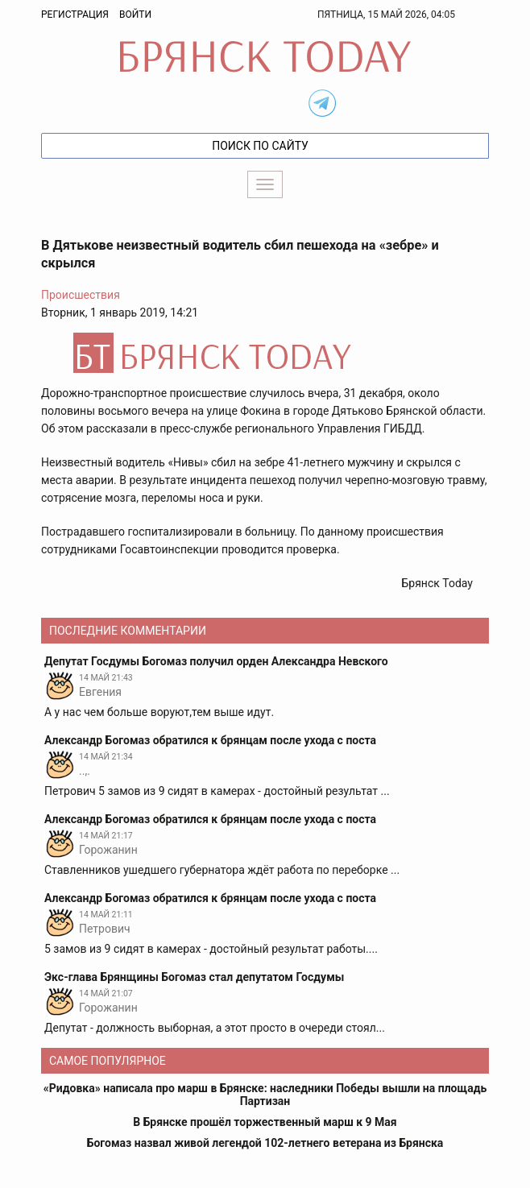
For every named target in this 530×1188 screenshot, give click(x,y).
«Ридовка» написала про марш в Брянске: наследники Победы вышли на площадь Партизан (265, 1094)
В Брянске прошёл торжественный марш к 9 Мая (264, 1122)
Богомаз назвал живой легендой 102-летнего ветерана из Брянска (265, 1142)
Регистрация (75, 14)
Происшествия (80, 294)
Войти (135, 14)
